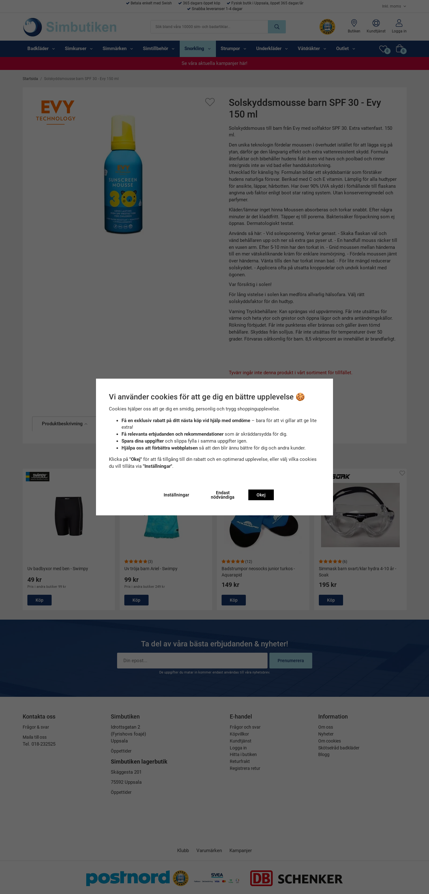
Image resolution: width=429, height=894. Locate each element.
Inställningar (176, 494)
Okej (261, 494)
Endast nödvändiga (222, 495)
